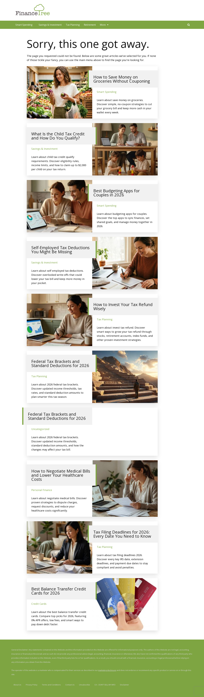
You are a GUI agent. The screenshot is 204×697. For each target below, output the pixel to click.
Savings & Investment (50, 24)
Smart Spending (23, 24)
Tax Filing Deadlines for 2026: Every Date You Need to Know (122, 534)
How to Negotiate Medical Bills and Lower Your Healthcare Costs (60, 475)
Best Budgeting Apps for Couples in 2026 (116, 193)
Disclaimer (124, 684)
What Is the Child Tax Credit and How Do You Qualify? (58, 136)
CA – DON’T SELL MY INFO (104, 684)
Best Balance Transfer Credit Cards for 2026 (58, 591)
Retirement (90, 24)
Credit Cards (38, 603)
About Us (17, 684)
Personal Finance (41, 490)
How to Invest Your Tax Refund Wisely (123, 306)
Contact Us (70, 684)
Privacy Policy (31, 684)
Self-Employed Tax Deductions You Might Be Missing (60, 249)
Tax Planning (73, 24)
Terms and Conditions (51, 684)
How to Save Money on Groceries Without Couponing (121, 79)
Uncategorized (40, 429)
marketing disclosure (107, 670)
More (103, 24)
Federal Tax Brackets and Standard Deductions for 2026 (60, 363)
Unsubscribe (84, 684)
